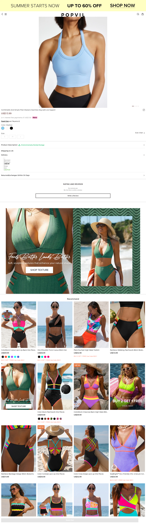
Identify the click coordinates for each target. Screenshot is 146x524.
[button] (73, 145)
